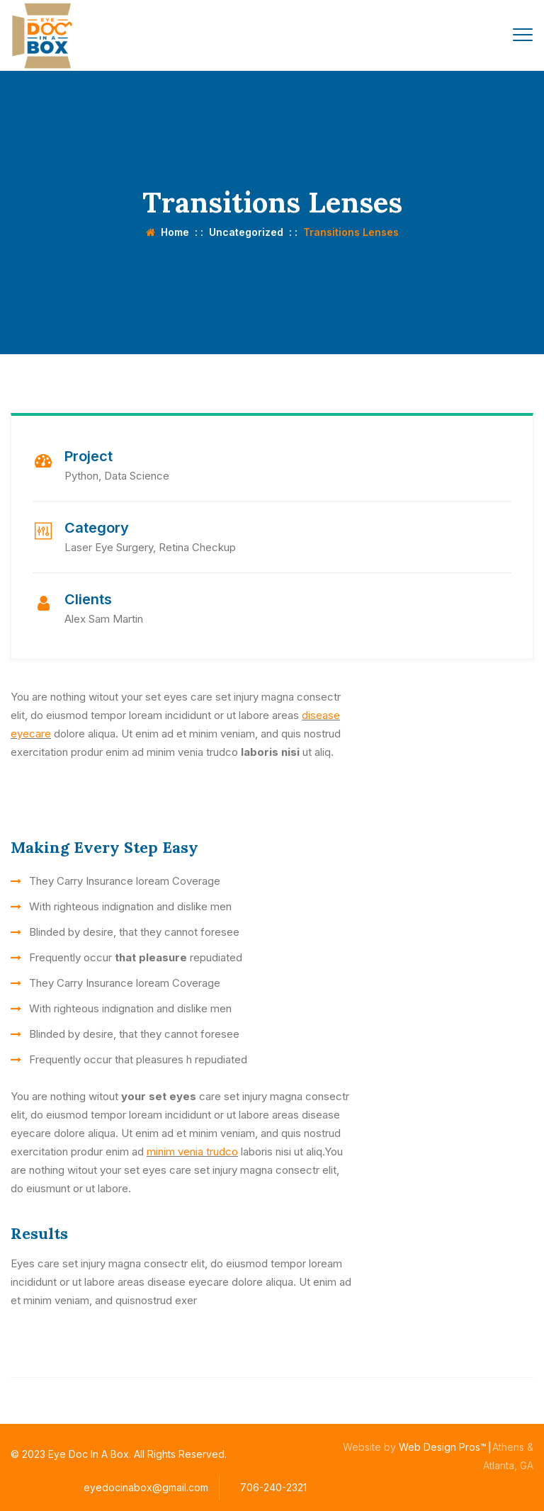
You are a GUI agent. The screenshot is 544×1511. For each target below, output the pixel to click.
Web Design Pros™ (443, 1447)
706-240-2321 (273, 1487)
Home (167, 232)
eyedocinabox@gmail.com (146, 1487)
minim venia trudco (192, 1151)
